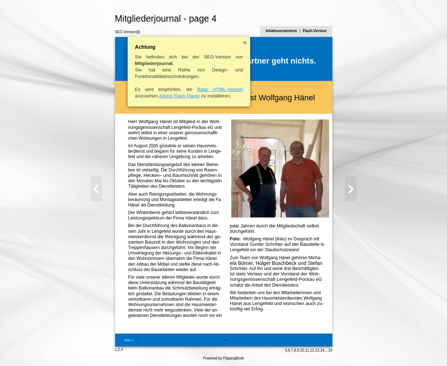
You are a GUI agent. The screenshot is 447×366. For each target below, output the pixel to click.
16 (330, 350)
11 (307, 350)
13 (317, 350)
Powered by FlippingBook (223, 358)
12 (312, 350)
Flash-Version (315, 31)
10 (302, 350)
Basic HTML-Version (220, 89)
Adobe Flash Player (179, 96)
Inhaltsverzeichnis (281, 31)
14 (322, 350)
